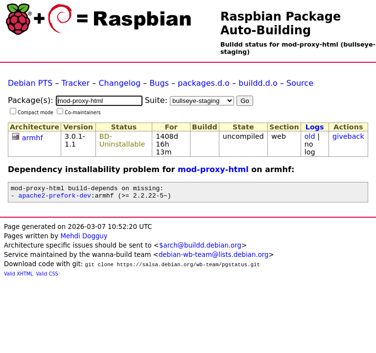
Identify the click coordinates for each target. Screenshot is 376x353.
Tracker (76, 83)
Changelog (119, 83)
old (310, 136)
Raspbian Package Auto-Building (280, 23)
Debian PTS (30, 83)
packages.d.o (204, 83)
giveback (348, 136)
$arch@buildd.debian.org (200, 248)
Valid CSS (47, 276)
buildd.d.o (258, 83)
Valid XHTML (18, 276)
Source (299, 83)
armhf (32, 138)
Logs (315, 127)
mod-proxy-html (213, 169)
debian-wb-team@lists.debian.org (214, 257)
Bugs (159, 83)
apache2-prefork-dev (55, 198)
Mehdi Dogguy (83, 239)
